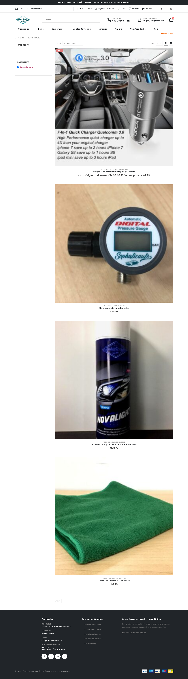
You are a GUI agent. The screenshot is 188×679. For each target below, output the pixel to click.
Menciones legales (92, 634)
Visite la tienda (123, 2)
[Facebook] (161, 8)
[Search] (96, 19)
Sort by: (58, 43)
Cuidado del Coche (118, 442)
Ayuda (122, 8)
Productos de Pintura (117, 306)
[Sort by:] (73, 43)
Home (41, 29)
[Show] (159, 43)
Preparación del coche (117, 578)
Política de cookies (92, 624)
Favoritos (134, 8)
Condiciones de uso (92, 629)
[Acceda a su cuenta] (150, 20)
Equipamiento (58, 29)
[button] (166, 43)
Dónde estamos (85, 8)
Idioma (147, 9)
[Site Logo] (23, 20)
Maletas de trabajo (82, 29)
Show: (152, 43)
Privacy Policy (90, 643)
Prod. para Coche (138, 29)
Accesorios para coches (119, 169)
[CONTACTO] (118, 20)
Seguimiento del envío (105, 8)
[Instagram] (170, 8)
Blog (156, 29)
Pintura (118, 29)
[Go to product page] (114, 107)
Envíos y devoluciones (93, 639)
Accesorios (105, 169)
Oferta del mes (166, 33)
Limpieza (103, 29)
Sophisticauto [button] (26, 67)
